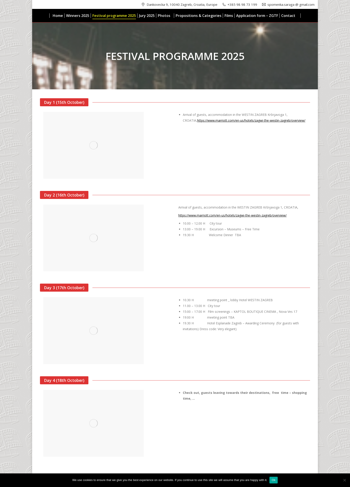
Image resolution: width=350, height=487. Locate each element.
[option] (105, 145)
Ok (273, 480)
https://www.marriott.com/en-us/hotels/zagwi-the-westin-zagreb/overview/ (251, 120)
